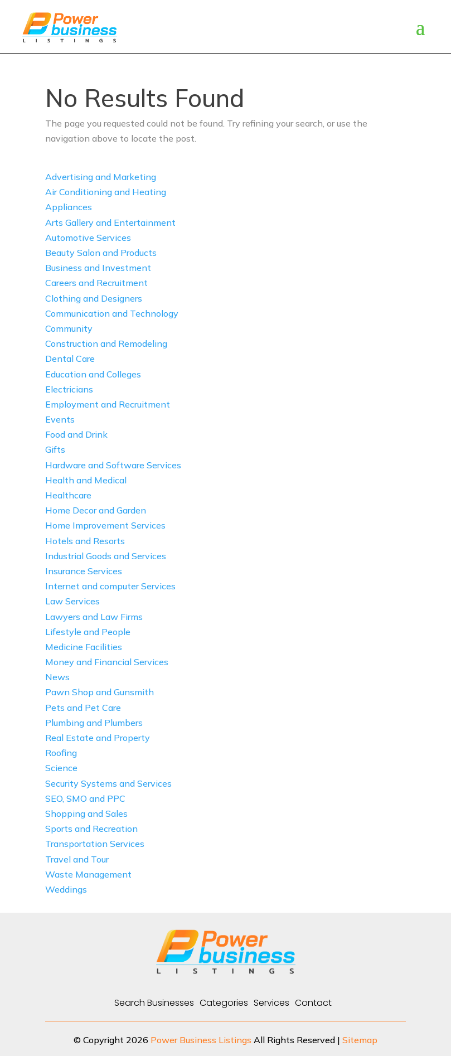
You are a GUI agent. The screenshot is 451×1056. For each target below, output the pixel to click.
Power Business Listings (201, 1039)
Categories (224, 1003)
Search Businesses (154, 1003)
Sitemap (359, 1039)
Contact (313, 1003)
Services (271, 1003)
